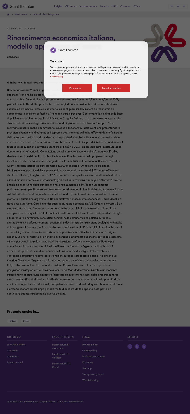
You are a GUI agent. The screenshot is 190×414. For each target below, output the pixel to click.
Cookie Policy (56, 76)
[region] (96, 69)
